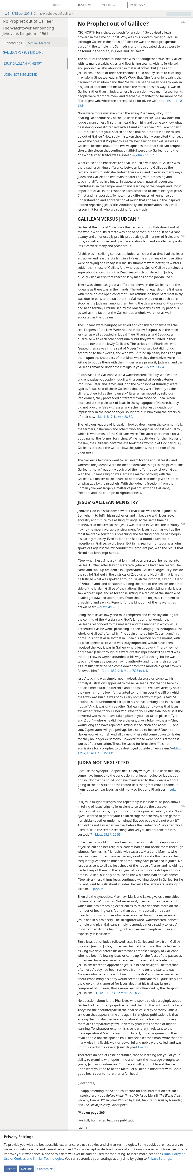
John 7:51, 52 (144, 155)
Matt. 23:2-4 (155, 367)
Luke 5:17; (103, 993)
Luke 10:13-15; (97, 753)
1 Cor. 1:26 (143, 1047)
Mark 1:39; (109, 671)
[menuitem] (6, 5)
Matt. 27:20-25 (130, 993)
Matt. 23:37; (103, 834)
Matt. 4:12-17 (109, 607)
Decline (26, 1169)
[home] (6, 5)
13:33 (112, 753)
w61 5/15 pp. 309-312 (18, 13)
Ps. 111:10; (175, 101)
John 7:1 (99, 889)
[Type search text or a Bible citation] (154, 5)
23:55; (115, 993)
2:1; (120, 671)
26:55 (116, 834)
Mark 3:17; (105, 417)
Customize (45, 1169)
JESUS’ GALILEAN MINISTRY (22, 63)
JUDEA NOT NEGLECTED (20, 74)
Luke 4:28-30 (122, 417)
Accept (11, 1169)
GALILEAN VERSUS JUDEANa (23, 52)
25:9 (81, 105)
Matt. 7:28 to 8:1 (135, 671)
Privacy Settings (159, 1158)
